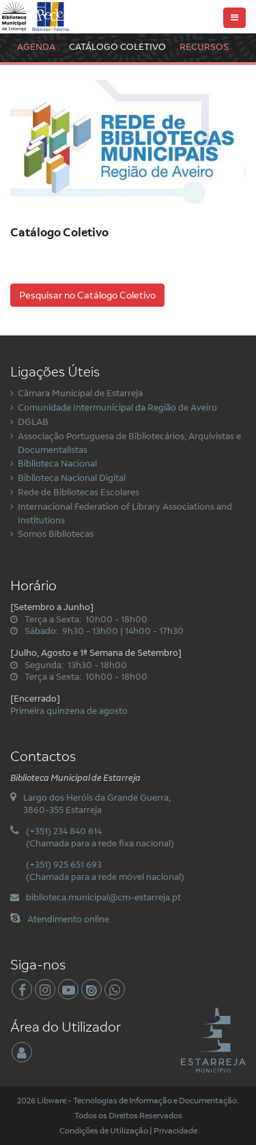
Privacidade (175, 1130)
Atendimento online (68, 918)
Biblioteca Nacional (57, 463)
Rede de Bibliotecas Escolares (78, 491)
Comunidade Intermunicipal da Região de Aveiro (117, 407)
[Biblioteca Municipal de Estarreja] (36, 15)
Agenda (36, 46)
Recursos (204, 46)
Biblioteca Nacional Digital (72, 477)
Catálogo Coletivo (117, 46)
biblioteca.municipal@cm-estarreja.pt (103, 897)
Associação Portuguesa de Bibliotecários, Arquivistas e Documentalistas (129, 442)
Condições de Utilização (103, 1130)
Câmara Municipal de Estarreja (80, 392)
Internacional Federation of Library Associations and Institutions (125, 513)
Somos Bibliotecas (56, 533)
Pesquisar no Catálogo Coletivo (87, 295)
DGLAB (33, 421)
